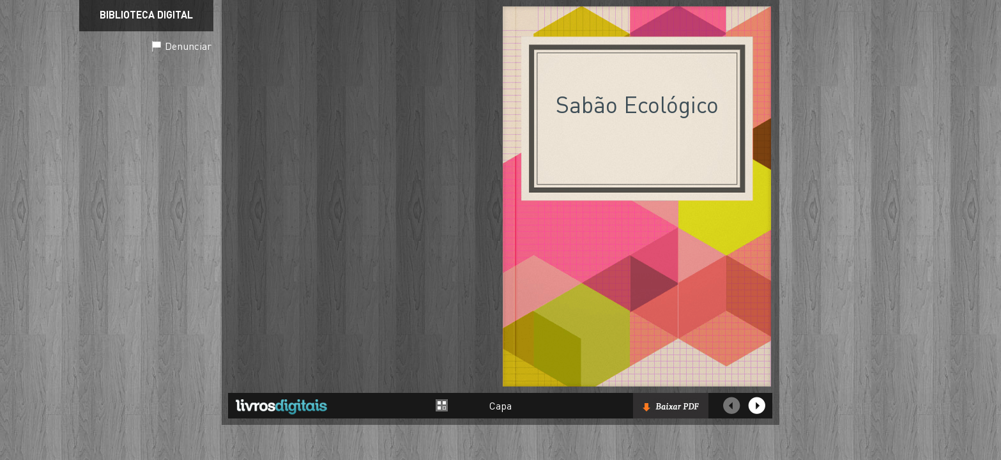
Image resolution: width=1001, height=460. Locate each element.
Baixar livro (670, 405)
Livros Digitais (281, 406)
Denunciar (188, 45)
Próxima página (757, 406)
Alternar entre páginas (442, 405)
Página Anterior (731, 406)
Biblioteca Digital (146, 14)
